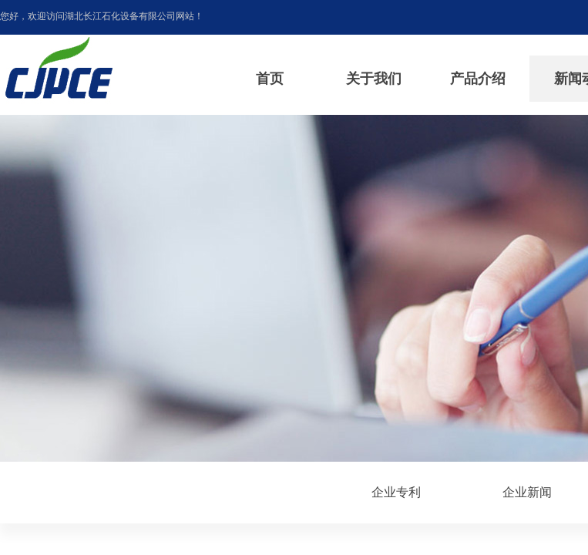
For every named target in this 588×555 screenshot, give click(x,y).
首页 (270, 78)
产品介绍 (478, 78)
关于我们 (374, 78)
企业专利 (396, 492)
